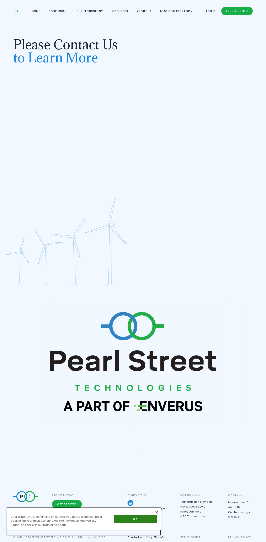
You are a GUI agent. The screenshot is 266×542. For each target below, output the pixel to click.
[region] (84, 521)
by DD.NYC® (157, 537)
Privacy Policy (239, 537)
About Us (234, 507)
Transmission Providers (196, 502)
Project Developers (193, 506)
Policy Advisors (191, 511)
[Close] (156, 512)
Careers (233, 517)
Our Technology (239, 512)
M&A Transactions (193, 516)
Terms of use (190, 537)
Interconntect (239, 502)
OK (135, 519)
